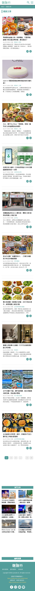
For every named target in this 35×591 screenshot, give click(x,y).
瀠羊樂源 (16, 261)
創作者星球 (13, 569)
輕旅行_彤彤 (17, 42)
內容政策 (20, 569)
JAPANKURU (18, 172)
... (20, 458)
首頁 (2, 6)
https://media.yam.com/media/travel (17, 578)
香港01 (16, 350)
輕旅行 (6, 2)
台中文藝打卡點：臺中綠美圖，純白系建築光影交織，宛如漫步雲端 (17, 392)
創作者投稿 (5, 569)
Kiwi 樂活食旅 (18, 395)
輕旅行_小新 (17, 85)
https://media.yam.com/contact (17, 582)
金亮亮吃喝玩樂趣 (19, 306)
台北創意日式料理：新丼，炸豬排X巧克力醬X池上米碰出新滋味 (17, 435)
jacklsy (16, 217)
